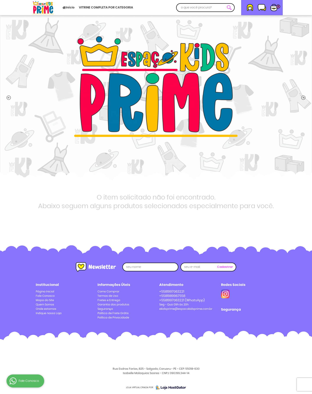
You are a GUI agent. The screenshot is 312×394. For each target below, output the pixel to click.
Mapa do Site (45, 300)
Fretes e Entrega (109, 300)
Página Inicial (45, 291)
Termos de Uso (108, 296)
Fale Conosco (45, 296)
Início (70, 7)
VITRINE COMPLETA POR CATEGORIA (106, 7)
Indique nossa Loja (49, 313)
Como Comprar (108, 291)
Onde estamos (46, 309)
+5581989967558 (172, 296)
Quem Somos (45, 304)
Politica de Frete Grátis (113, 313)
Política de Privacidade (113, 317)
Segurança (105, 309)
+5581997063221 (171, 291)
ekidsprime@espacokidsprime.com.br (185, 309)
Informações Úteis (114, 285)
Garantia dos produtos (113, 304)
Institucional (47, 285)
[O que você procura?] (229, 7)
